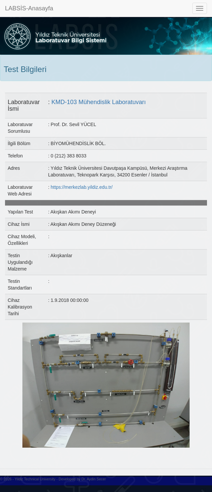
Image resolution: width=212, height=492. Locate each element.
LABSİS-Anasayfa (29, 8)
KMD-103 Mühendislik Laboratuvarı (98, 102)
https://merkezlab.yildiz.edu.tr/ (82, 187)
